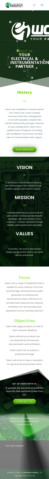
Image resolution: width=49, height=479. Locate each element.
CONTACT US (24, 401)
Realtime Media (30, 472)
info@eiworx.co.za (17, 418)
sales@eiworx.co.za (32, 418)
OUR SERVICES (24, 149)
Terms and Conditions (14, 445)
